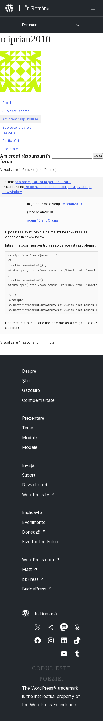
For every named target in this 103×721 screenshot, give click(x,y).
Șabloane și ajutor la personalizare (43, 182)
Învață (28, 465)
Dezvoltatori (34, 484)
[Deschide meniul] (94, 8)
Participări (10, 141)
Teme (27, 427)
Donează (34, 532)
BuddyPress (37, 589)
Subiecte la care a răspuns (17, 129)
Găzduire (31, 390)
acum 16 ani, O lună (42, 220)
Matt (29, 569)
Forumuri (29, 25)
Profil (6, 103)
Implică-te (32, 512)
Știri (26, 380)
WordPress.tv (38, 494)
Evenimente (34, 522)
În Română (46, 613)
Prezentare (33, 418)
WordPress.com (40, 559)
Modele (29, 447)
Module (29, 437)
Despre (29, 371)
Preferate (10, 149)
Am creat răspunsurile (20, 119)
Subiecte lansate (16, 111)
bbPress (33, 579)
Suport (28, 475)
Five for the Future (40, 541)
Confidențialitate (38, 400)
